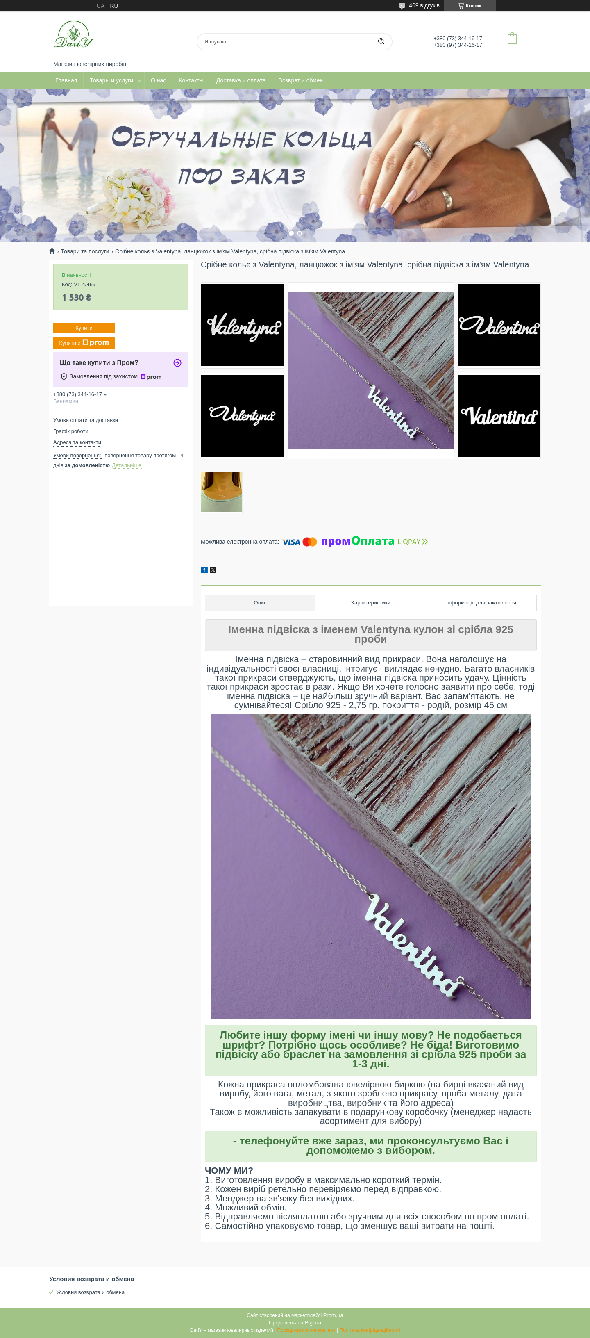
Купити (84, 328)
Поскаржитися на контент (306, 1330)
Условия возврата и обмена (90, 1292)
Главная (66, 80)
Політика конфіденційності (370, 1330)
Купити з (84, 342)
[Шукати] (381, 42)
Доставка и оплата (241, 80)
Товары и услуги (111, 80)
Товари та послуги (85, 251)
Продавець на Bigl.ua (295, 1323)
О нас (158, 80)
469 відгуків (424, 5)
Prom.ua (333, 1315)
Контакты (191, 80)
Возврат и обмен (301, 80)
